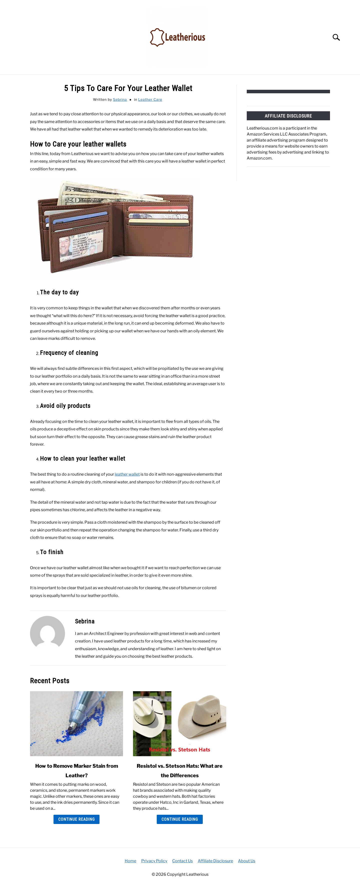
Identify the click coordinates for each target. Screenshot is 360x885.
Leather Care (150, 99)
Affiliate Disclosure (215, 860)
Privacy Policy (154, 860)
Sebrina (120, 99)
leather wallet (127, 474)
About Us (246, 860)
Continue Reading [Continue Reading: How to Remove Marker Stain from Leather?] (76, 819)
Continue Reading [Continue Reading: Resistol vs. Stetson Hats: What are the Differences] (180, 819)
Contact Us (182, 860)
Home (130, 860)
